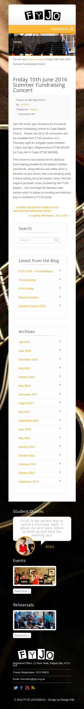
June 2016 (25, 429)
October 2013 (27, 473)
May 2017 (24, 412)
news (40, 59)
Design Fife (67, 699)
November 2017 (28, 394)
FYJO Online (26, 288)
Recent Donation (29, 297)
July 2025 (24, 342)
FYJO (24, 104)
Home (31, 59)
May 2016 (24, 438)
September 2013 (29, 481)
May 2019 (24, 368)
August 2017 (26, 403)
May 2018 (24, 385)
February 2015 (27, 464)
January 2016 (27, 446)
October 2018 (27, 377)
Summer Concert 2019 (32, 306)
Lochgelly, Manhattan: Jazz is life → (49, 215)
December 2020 (28, 359)
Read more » (22, 591)
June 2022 (25, 350)
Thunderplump (27, 280)
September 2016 (29, 420)
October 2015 (27, 455)
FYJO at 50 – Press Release (36, 271)
